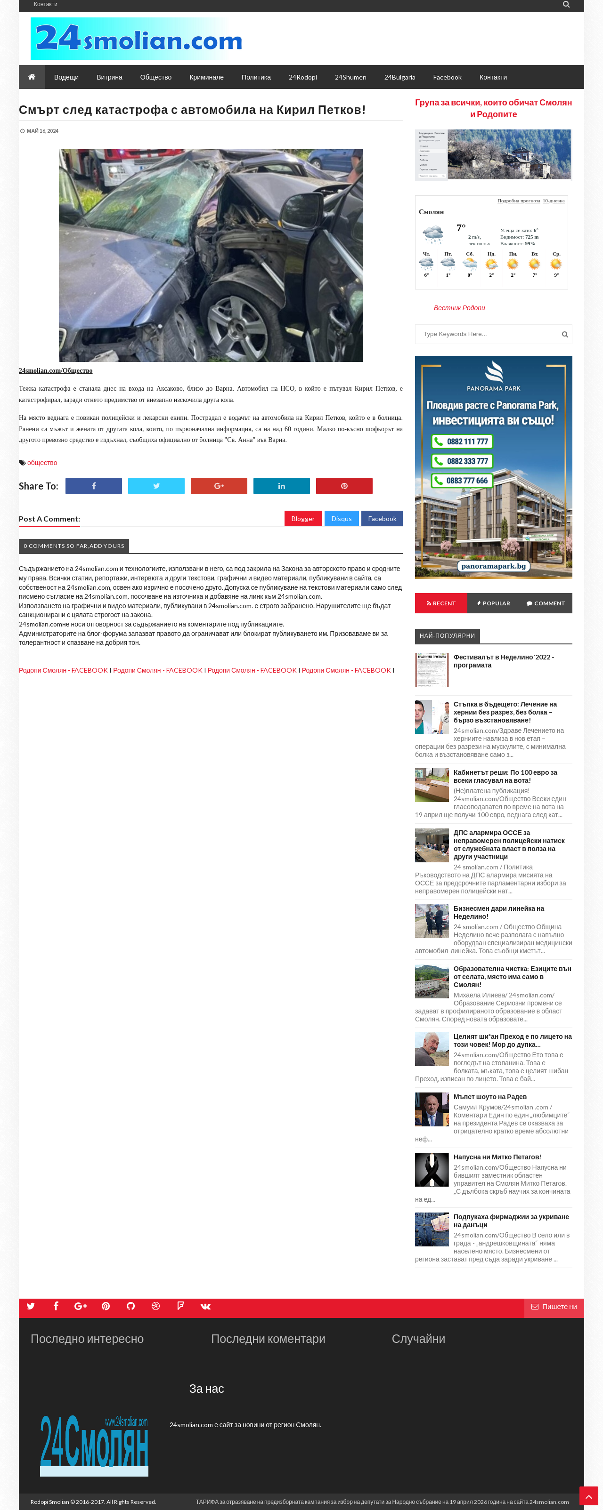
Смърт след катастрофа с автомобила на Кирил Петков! (193, 109)
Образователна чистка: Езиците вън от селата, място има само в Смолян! (512, 976)
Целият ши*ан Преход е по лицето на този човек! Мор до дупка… (513, 1040)
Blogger (303, 518)
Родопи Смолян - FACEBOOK (63, 670)
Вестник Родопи (459, 308)
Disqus (342, 518)
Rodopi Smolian (50, 1501)
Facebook (382, 518)
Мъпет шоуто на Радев (490, 1096)
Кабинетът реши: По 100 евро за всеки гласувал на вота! (505, 776)
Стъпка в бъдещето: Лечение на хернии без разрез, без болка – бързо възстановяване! (505, 712)
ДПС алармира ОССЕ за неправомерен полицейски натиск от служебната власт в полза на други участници (509, 844)
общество (42, 462)
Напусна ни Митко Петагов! (498, 1157)
